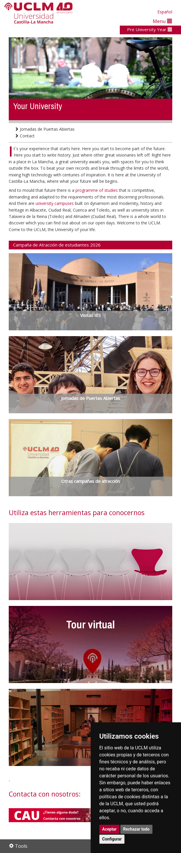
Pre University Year (149, 29)
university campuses (55, 203)
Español (164, 12)
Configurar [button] (112, 839)
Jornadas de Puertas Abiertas (45, 129)
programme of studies (97, 190)
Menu (162, 21)
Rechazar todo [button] (136, 829)
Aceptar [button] (109, 829)
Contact (25, 136)
